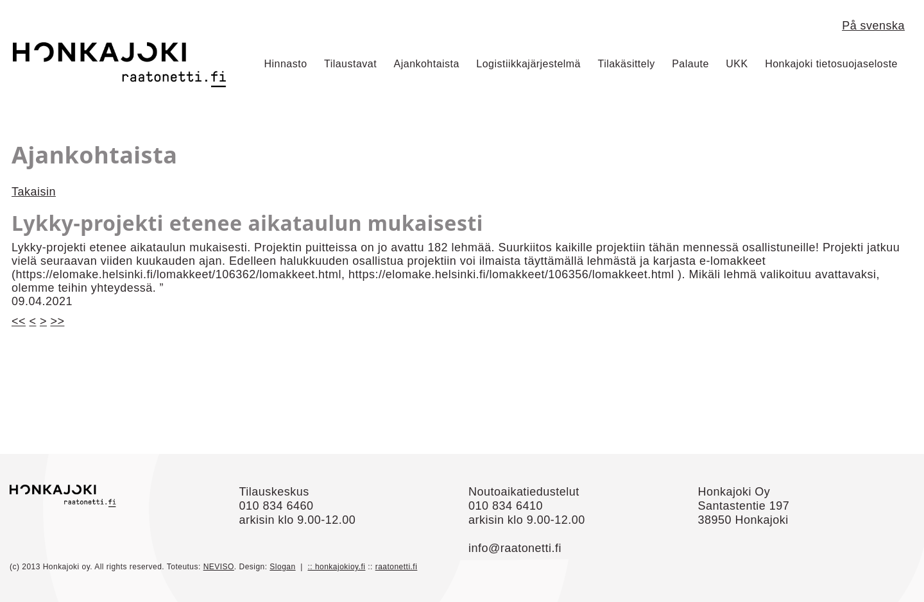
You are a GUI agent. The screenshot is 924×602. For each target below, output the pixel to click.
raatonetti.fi (396, 566)
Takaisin (34, 191)
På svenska (873, 25)
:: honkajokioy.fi (336, 566)
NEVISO (218, 566)
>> (57, 321)
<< (19, 321)
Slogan (282, 566)
